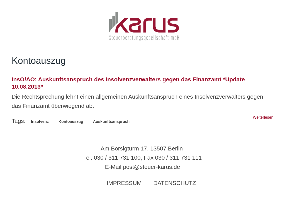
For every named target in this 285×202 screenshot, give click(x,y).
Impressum (124, 183)
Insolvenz (40, 121)
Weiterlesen (263, 117)
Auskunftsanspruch (111, 121)
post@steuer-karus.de (151, 167)
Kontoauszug (71, 121)
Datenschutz (174, 183)
